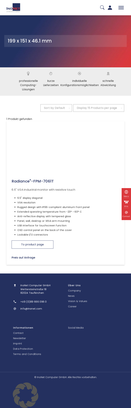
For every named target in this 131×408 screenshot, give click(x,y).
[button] (65, 395)
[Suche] (102, 7)
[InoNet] (13, 7)
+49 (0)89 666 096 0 (33, 301)
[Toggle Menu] (121, 7)
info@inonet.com (31, 308)
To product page (32, 244)
